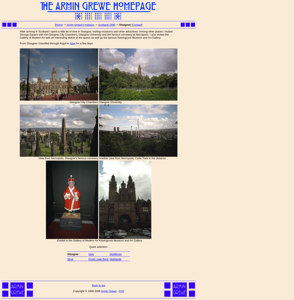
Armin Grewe (109, 291)
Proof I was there (98, 259)
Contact (136, 24)
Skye (70, 259)
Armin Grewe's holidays (80, 24)
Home (59, 24)
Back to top (98, 285)
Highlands (115, 259)
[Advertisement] (98, 270)
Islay (73, 43)
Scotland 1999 (106, 24)
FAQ (121, 291)
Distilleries (116, 254)
